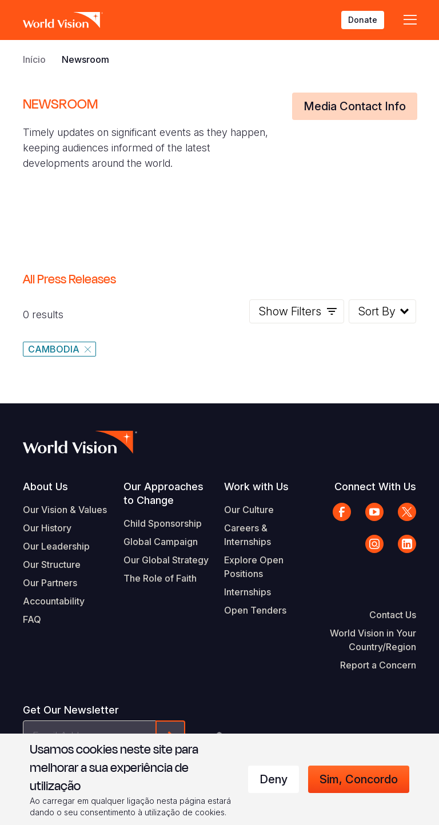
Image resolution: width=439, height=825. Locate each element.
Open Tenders (255, 610)
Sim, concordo (359, 779)
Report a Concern (378, 665)
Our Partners (50, 582)
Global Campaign (160, 541)
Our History (47, 528)
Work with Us (256, 486)
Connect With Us (375, 486)
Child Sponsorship (162, 523)
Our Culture (249, 509)
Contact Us (392, 614)
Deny (274, 779)
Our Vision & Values (65, 509)
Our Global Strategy (166, 560)
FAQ (32, 619)
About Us (45, 486)
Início (34, 59)
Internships (247, 592)
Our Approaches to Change (163, 493)
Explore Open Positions (254, 566)
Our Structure (52, 564)
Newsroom (85, 59)
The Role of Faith (160, 578)
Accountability (54, 601)
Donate (362, 20)
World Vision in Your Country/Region (373, 639)
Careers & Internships (247, 534)
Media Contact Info (355, 106)
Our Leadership (56, 546)
